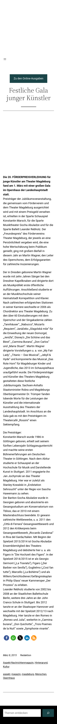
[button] (6, 638)
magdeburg (28, 674)
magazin (16, 674)
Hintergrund (41, 662)
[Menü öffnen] (5, 59)
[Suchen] (48, 713)
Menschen (41, 674)
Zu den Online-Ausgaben (28, 78)
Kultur (6, 666)
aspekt (6, 674)
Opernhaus (9, 678)
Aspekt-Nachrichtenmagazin (18, 662)
